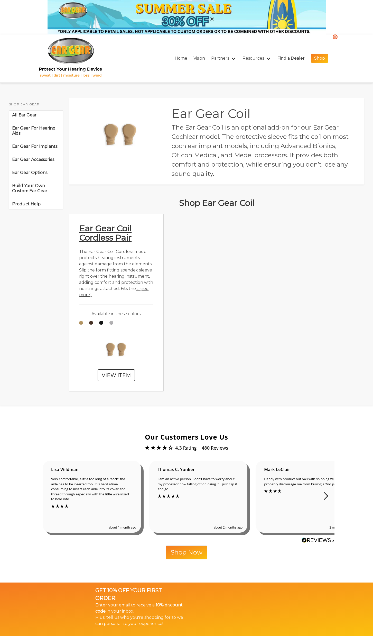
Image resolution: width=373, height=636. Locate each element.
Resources (253, 58)
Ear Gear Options (30, 172)
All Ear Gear (24, 115)
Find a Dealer (291, 58)
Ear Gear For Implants (34, 146)
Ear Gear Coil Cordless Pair (105, 233)
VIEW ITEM (116, 375)
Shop (319, 58)
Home (181, 58)
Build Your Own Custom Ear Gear (29, 188)
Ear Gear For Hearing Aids (33, 131)
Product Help (26, 204)
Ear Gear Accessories (33, 159)
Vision (199, 58)
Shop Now (186, 552)
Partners (220, 58)
